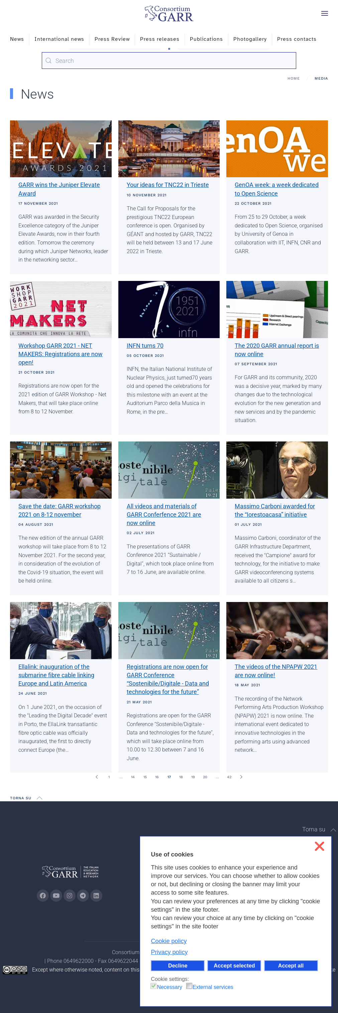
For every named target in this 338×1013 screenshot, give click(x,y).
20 (205, 777)
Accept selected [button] (234, 966)
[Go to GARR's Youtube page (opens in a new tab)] (56, 896)
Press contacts (297, 39)
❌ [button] (319, 846)
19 (193, 777)
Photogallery (250, 39)
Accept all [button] (291, 966)
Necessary (169, 987)
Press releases (160, 39)
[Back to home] (169, 13)
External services (213, 987)
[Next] (241, 777)
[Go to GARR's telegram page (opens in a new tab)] (83, 896)
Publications (206, 39)
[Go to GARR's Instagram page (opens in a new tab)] (43, 896)
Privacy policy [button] (169, 952)
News (17, 39)
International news (59, 39)
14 (133, 777)
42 (229, 777)
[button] (324, 13)
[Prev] (97, 777)
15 (145, 777)
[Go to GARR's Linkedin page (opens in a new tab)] (96, 896)
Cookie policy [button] (169, 941)
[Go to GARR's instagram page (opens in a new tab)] (70, 896)
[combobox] (169, 60)
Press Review (112, 39)
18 (181, 777)
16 (157, 777)
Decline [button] (178, 966)
